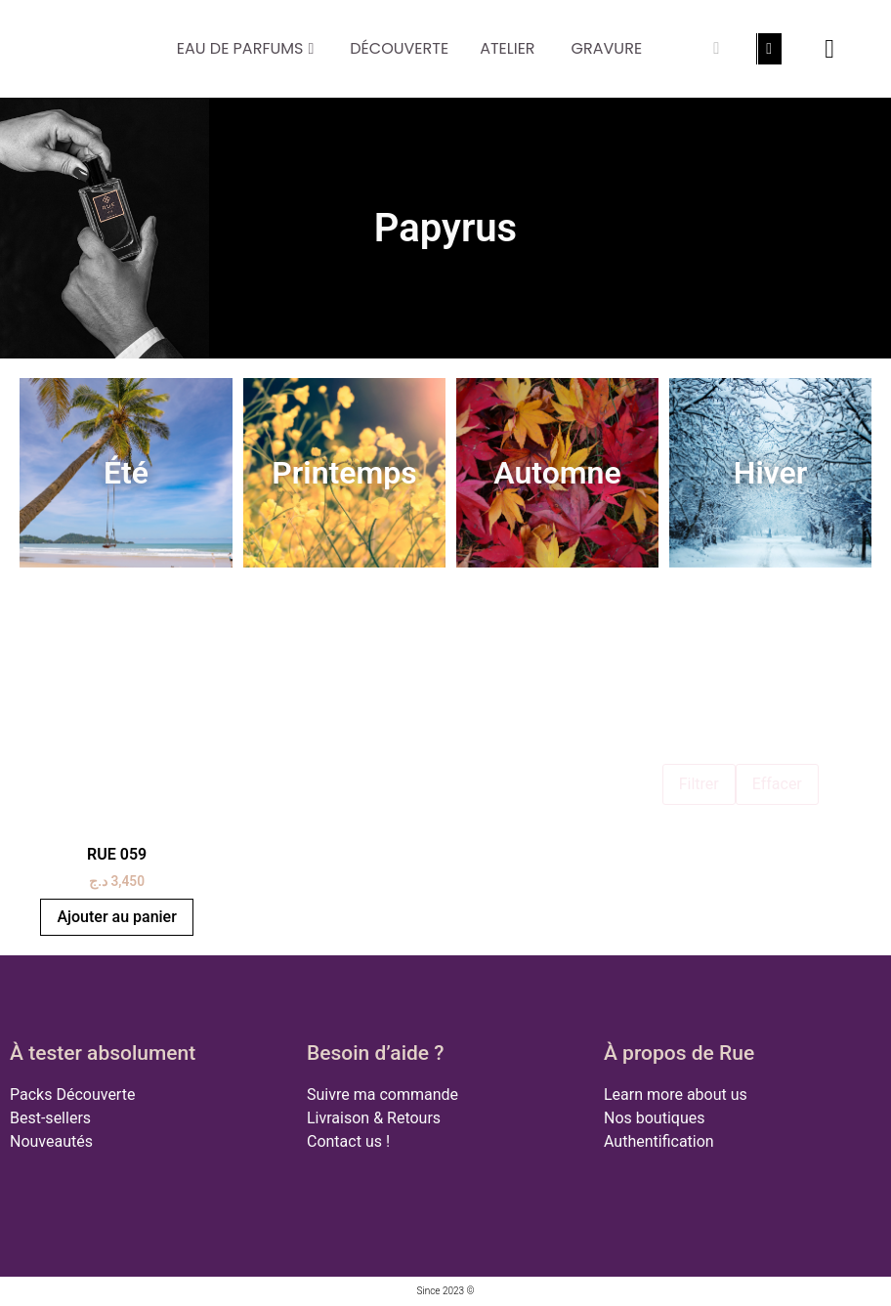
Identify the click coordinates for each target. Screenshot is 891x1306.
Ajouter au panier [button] (116, 916)
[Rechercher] (716, 48)
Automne (556, 472)
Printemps (344, 472)
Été (126, 472)
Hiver (771, 472)
